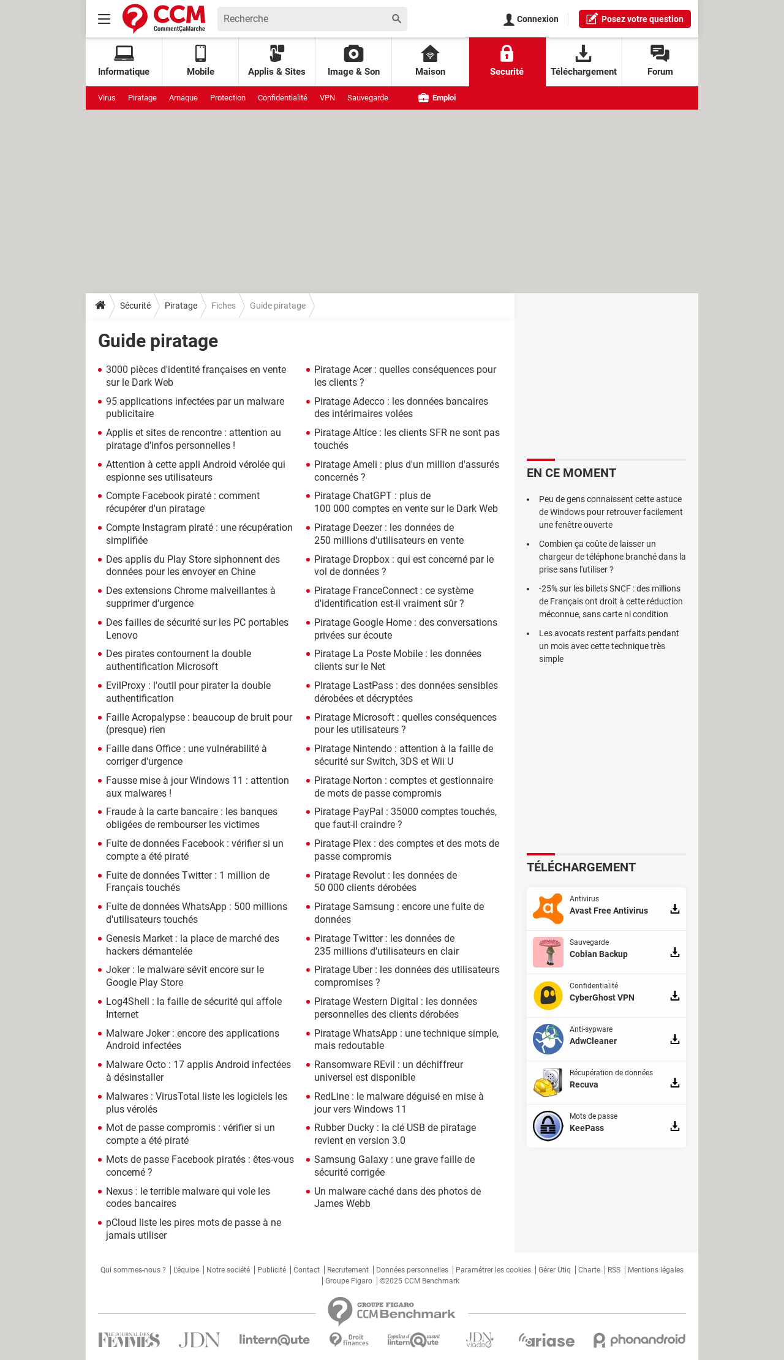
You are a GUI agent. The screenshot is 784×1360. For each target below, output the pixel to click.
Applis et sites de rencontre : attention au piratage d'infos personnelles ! (193, 439)
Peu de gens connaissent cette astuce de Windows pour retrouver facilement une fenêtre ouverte (611, 512)
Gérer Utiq (554, 1270)
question (635, 18)
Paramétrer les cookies (493, 1270)
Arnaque (183, 97)
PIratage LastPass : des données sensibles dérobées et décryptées (406, 692)
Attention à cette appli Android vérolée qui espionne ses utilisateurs (195, 471)
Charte (589, 1270)
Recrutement (348, 1270)
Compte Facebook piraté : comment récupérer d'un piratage (183, 502)
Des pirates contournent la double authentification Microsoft (178, 660)
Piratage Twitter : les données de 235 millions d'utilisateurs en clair (386, 945)
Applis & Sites (277, 61)
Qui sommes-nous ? (133, 1270)
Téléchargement (584, 61)
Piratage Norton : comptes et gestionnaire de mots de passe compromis (403, 787)
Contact (306, 1270)
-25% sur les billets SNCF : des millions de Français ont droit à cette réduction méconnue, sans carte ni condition (611, 601)
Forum (660, 61)
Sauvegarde (367, 97)
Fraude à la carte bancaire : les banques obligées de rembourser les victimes (191, 818)
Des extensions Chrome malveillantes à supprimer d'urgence (191, 597)
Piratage (142, 97)
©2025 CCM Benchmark (419, 1281)
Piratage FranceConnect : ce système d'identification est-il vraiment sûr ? (393, 597)
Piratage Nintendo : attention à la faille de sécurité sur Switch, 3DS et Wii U (403, 755)
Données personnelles (412, 1270)
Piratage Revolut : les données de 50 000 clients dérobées (385, 882)
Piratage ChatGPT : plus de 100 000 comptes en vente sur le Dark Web (406, 502)
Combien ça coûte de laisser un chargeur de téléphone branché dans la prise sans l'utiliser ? (612, 556)
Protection (228, 97)
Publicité (271, 1270)
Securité (507, 61)
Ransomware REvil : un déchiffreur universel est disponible (388, 1071)
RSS (614, 1270)
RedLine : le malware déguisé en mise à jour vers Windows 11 (399, 1103)
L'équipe (186, 1270)
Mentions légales (656, 1270)
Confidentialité (282, 97)
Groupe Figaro (348, 1281)
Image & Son (354, 61)
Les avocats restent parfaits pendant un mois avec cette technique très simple (609, 646)
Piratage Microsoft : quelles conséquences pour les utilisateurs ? (405, 724)
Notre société (228, 1270)
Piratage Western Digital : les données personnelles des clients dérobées (395, 1008)
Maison (430, 61)
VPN (327, 97)
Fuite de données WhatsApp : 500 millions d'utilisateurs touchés (196, 913)
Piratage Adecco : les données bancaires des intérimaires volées (401, 408)
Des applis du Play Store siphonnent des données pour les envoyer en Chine (193, 566)
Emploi (437, 97)
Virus (107, 97)
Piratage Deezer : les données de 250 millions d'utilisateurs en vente (389, 534)
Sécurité (135, 305)
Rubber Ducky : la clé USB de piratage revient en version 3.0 (395, 1134)
